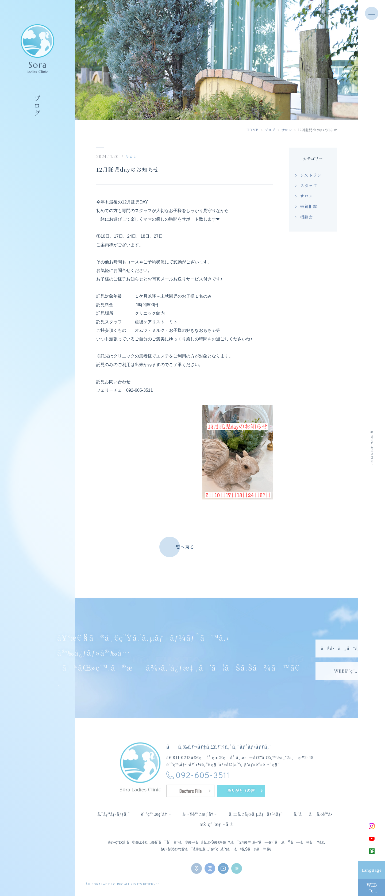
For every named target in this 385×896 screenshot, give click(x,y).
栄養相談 (308, 206)
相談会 (306, 217)
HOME (253, 129)
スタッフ (308, 185)
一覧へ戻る (182, 547)
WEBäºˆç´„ (371, 888)
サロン (286, 129)
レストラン (311, 175)
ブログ (270, 129)
